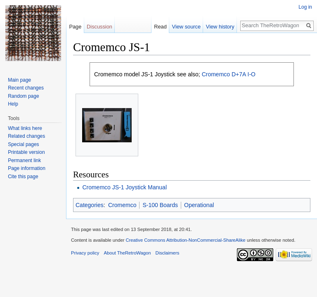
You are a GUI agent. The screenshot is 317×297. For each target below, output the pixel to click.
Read (160, 27)
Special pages (23, 144)
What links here (25, 128)
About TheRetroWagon (127, 252)
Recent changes (26, 88)
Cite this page (23, 176)
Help (13, 104)
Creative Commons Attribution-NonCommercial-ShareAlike (185, 240)
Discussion (99, 27)
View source (186, 27)
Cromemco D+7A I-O (228, 74)
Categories (90, 205)
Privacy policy (85, 252)
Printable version (26, 152)
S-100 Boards (160, 205)
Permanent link (24, 160)
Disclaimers (168, 252)
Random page (23, 96)
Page (75, 27)
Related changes (26, 136)
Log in (305, 7)
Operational (199, 205)
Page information (26, 168)
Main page (19, 80)
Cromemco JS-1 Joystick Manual (124, 187)
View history (220, 27)
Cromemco (122, 205)
